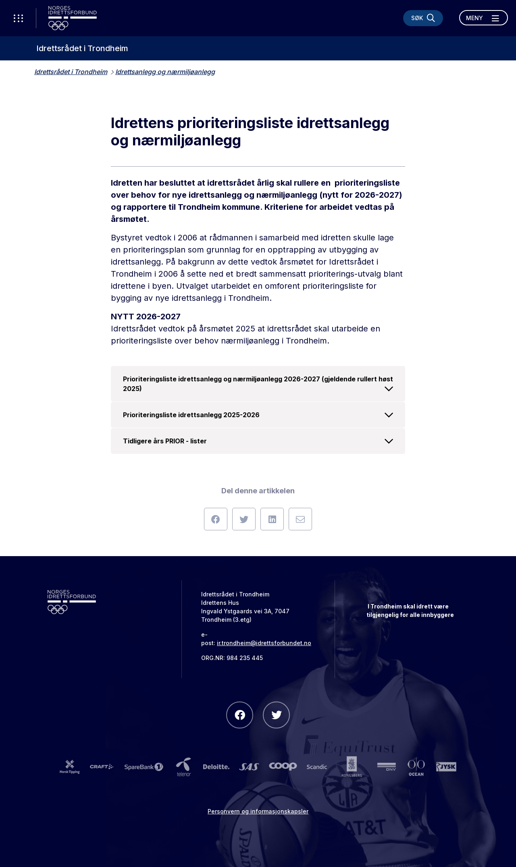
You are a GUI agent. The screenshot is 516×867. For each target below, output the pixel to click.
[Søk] (423, 18)
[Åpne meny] (483, 17)
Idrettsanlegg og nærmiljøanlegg (165, 72)
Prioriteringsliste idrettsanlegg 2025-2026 (258, 415)
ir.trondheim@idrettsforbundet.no (264, 642)
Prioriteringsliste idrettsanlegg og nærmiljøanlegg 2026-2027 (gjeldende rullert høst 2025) (258, 384)
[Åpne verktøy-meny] (18, 18)
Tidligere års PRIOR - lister (258, 441)
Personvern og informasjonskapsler (258, 811)
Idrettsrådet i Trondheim (82, 48)
